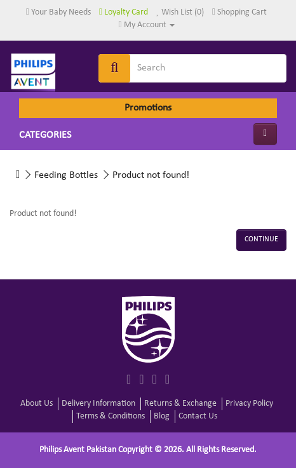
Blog (162, 416)
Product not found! (150, 175)
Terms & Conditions (110, 416)
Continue (261, 239)
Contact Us (197, 416)
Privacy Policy (249, 403)
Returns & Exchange (180, 403)
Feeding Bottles (66, 175)
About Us (36, 403)
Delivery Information (98, 403)
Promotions (148, 108)
